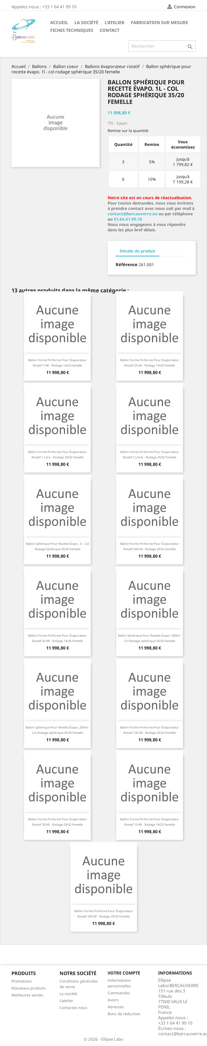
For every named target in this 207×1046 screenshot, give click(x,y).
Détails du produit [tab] (137, 251)
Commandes (119, 992)
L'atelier (114, 22)
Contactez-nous (73, 1007)
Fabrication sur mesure (159, 22)
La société (86, 22)
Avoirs (113, 999)
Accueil (59, 22)
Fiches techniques (71, 30)
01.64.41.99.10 (128, 219)
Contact (109, 30)
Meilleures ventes (27, 995)
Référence (127, 264)
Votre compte (124, 973)
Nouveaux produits (28, 988)
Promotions (21, 981)
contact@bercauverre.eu (133, 213)
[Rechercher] (162, 46)
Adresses (116, 1006)
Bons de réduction (124, 1013)
